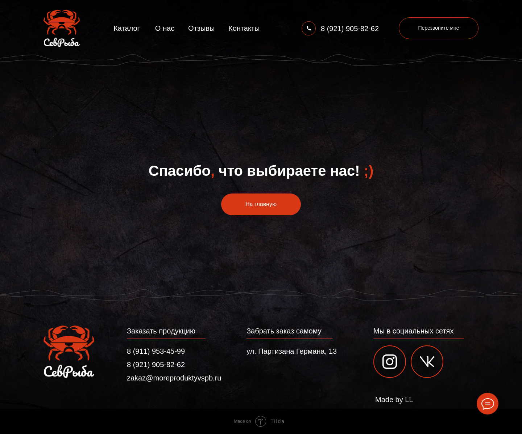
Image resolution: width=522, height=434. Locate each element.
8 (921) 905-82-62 (350, 29)
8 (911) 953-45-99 (156, 351)
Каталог (126, 28)
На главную (261, 204)
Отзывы (201, 28)
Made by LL (394, 400)
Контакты (244, 28)
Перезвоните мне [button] (438, 28)
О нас (164, 28)
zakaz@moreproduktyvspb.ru (174, 378)
